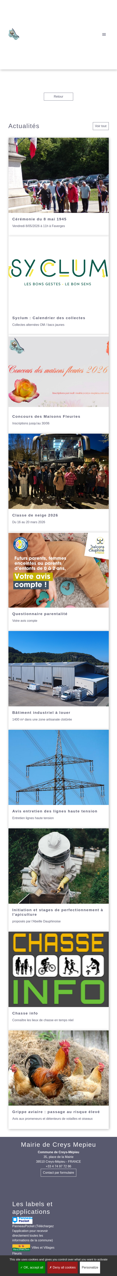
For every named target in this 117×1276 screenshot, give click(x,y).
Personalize (90, 1267)
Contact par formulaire (58, 1172)
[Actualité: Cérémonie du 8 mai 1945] (58, 187)
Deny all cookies (62, 1267)
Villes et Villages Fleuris (33, 1249)
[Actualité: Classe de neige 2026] (58, 483)
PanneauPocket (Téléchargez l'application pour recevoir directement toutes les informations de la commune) (33, 1229)
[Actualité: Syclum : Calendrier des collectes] (58, 285)
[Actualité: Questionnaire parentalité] (58, 581)
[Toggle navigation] (104, 35)
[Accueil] (14, 35)
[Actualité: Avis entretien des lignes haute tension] (58, 779)
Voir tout (101, 126)
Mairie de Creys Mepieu (58, 1144)
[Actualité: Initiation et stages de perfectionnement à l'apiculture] (58, 880)
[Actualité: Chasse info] (58, 981)
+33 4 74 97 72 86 (58, 1166)
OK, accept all (31, 1267)
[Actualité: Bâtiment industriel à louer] (58, 680)
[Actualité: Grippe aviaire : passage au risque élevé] (58, 1079)
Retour (58, 96)
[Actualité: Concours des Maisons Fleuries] (58, 384)
